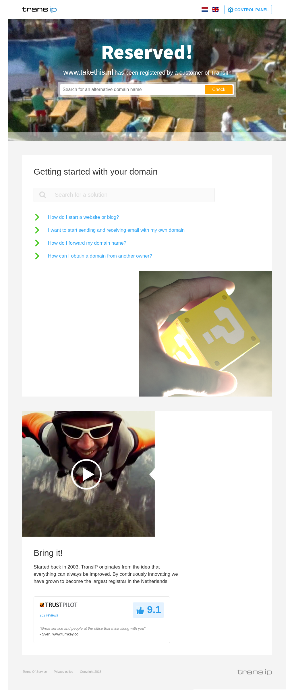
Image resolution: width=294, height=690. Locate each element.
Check (218, 89)
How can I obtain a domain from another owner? (100, 256)
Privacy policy (63, 671)
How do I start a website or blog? (83, 217)
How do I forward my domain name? (87, 243)
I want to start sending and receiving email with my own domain (116, 230)
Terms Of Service (35, 671)
